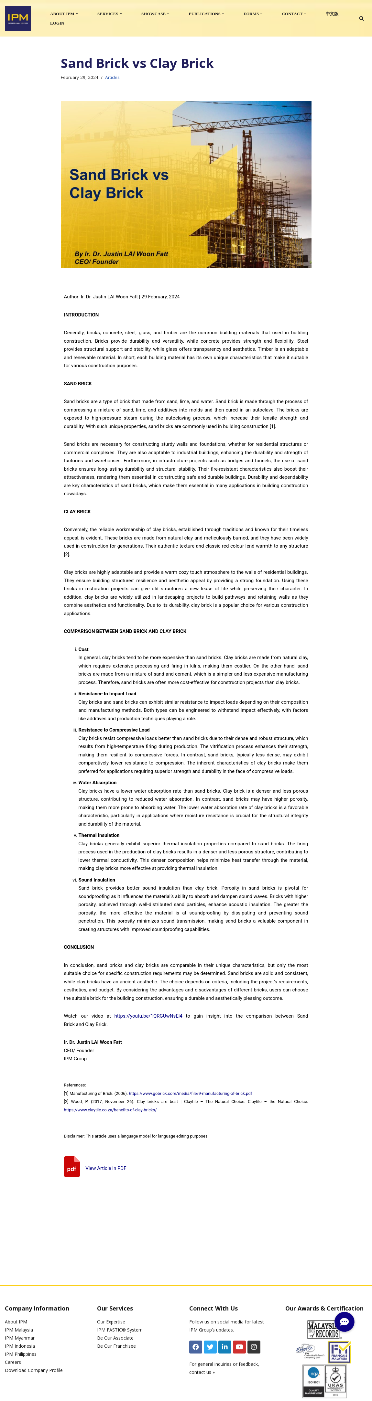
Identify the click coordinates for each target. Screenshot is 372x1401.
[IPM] (18, 18)
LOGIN (57, 23)
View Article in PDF (105, 1168)
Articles (112, 77)
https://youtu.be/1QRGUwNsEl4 (148, 1016)
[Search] (361, 18)
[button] (77, 14)
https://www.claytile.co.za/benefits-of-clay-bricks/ (110, 1109)
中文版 (332, 13)
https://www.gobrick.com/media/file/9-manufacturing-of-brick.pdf (190, 1093)
